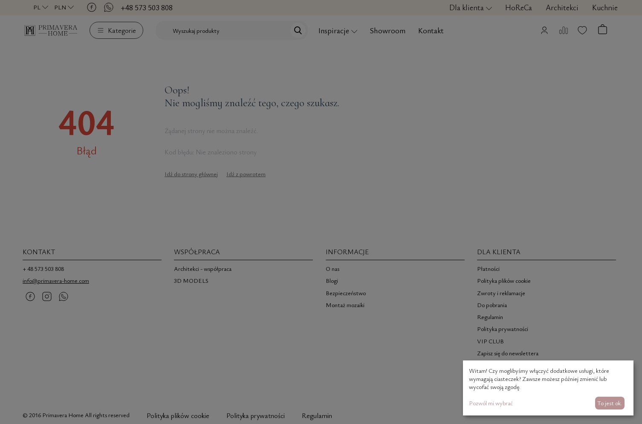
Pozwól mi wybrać (491, 403)
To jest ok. (609, 403)
